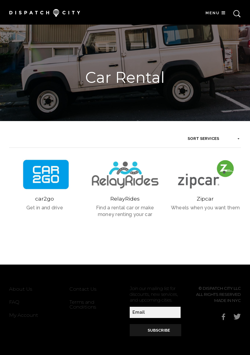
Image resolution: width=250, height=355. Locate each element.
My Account (23, 315)
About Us (20, 289)
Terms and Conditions (82, 304)
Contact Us (82, 289)
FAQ (14, 302)
